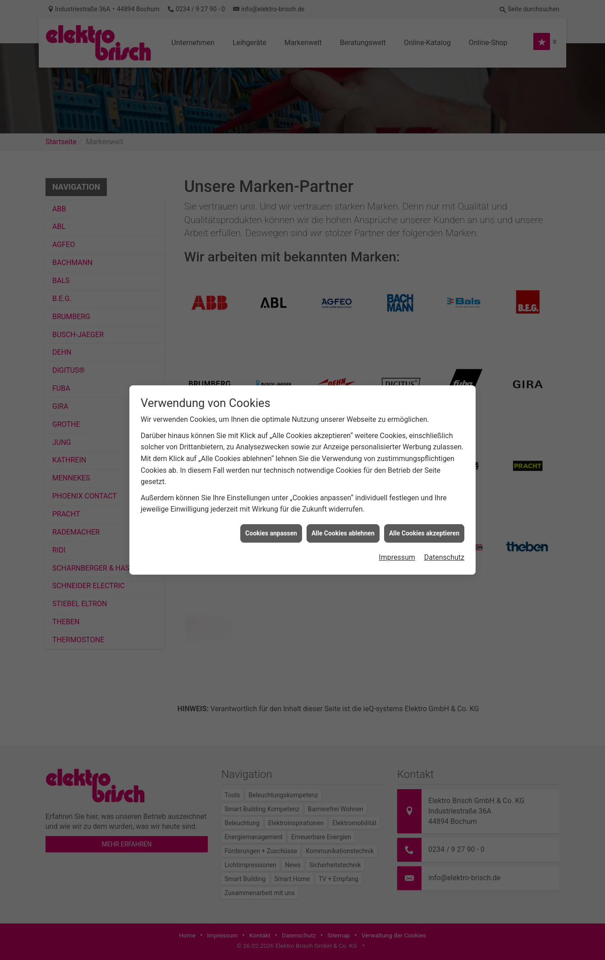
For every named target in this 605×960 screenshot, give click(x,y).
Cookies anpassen (271, 533)
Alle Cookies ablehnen (343, 533)
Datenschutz (444, 557)
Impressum (397, 557)
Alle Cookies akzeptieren (424, 533)
